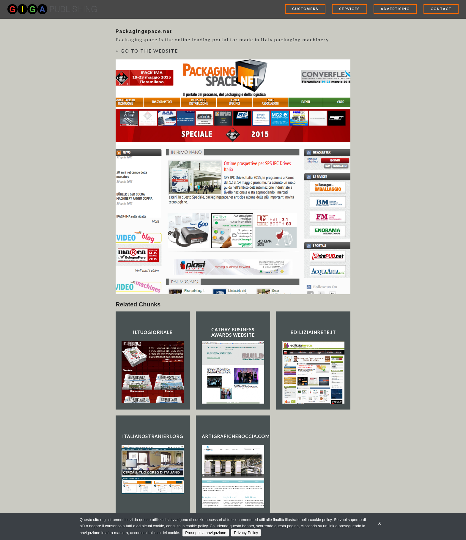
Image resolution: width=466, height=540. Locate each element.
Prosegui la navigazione (205, 532)
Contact (441, 9)
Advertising (395, 9)
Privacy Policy (246, 532)
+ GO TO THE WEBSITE (147, 50)
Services (349, 9)
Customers (305, 9)
